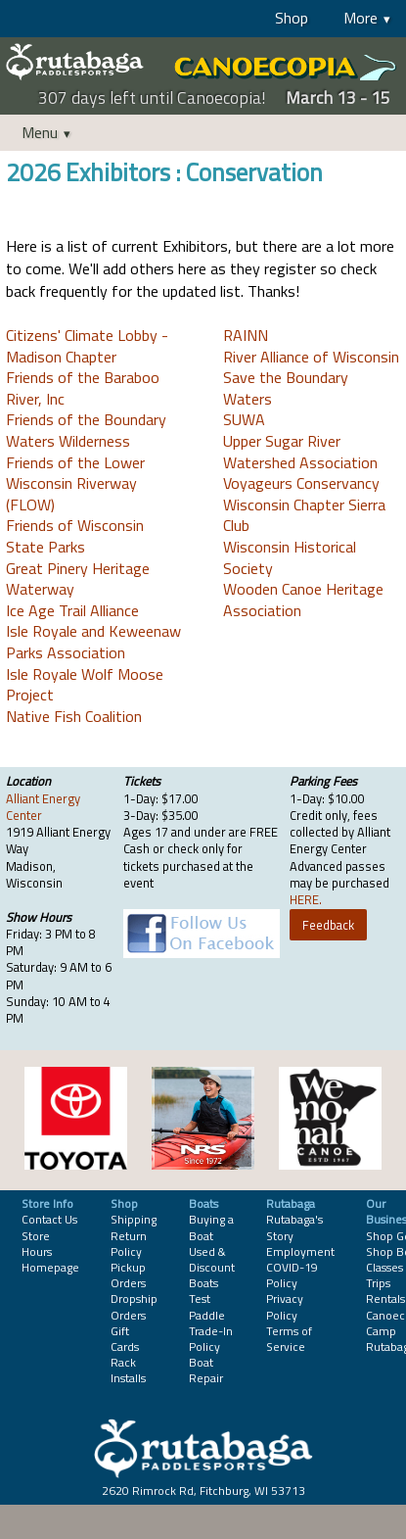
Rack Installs (128, 1370)
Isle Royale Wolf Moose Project (84, 684)
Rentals (385, 1298)
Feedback (328, 925)
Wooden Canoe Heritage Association (303, 599)
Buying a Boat (211, 1227)
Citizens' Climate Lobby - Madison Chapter (87, 345)
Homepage (50, 1267)
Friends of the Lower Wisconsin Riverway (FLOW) (75, 483)
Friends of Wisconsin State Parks (75, 535)
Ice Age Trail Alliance (72, 610)
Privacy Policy (284, 1306)
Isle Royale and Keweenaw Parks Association (93, 641)
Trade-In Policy (211, 1339)
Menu (40, 132)
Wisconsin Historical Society (289, 557)
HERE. (306, 899)
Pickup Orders (128, 1275)
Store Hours (37, 1243)
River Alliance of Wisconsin (311, 356)
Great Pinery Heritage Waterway (78, 578)
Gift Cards (125, 1339)
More (360, 17)
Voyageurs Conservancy (301, 483)
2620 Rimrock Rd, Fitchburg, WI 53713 (203, 1490)
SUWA (244, 419)
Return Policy (129, 1243)
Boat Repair (206, 1370)
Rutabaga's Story (294, 1227)
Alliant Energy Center (43, 807)
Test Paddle (207, 1306)
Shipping (134, 1219)
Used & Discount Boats (212, 1267)
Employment (300, 1251)
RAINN (245, 335)
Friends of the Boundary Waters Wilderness (86, 430)
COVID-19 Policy (292, 1275)
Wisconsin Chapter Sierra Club (304, 515)
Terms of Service (289, 1339)
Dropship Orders (134, 1306)
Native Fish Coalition (74, 716)
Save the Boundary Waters (285, 387)
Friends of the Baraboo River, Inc (82, 387)
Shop (291, 17)
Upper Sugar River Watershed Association (300, 451)
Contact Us (49, 1219)
